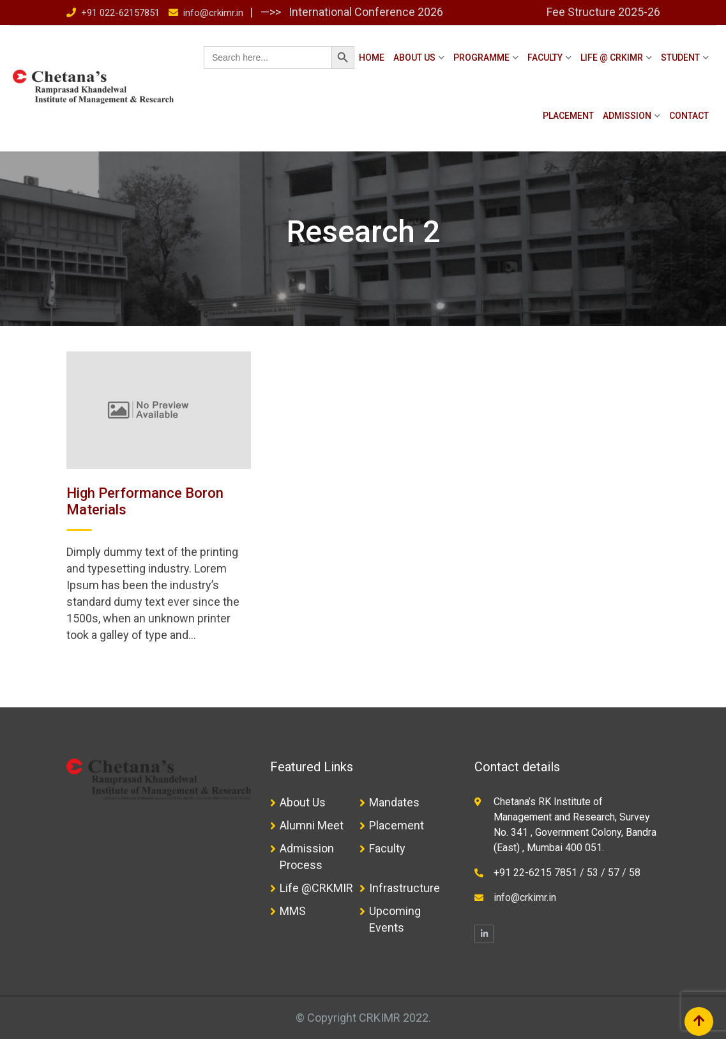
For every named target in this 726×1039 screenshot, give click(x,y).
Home (371, 57)
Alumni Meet (312, 825)
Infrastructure (404, 888)
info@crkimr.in (213, 13)
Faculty (545, 57)
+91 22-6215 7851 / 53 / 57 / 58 (567, 872)
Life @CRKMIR (316, 888)
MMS (293, 911)
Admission (627, 116)
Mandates (394, 802)
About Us (414, 57)
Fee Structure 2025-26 (603, 12)
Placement (568, 116)
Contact (689, 116)
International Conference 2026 (364, 12)
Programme (481, 57)
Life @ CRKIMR (611, 57)
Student (680, 57)
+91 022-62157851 (120, 13)
